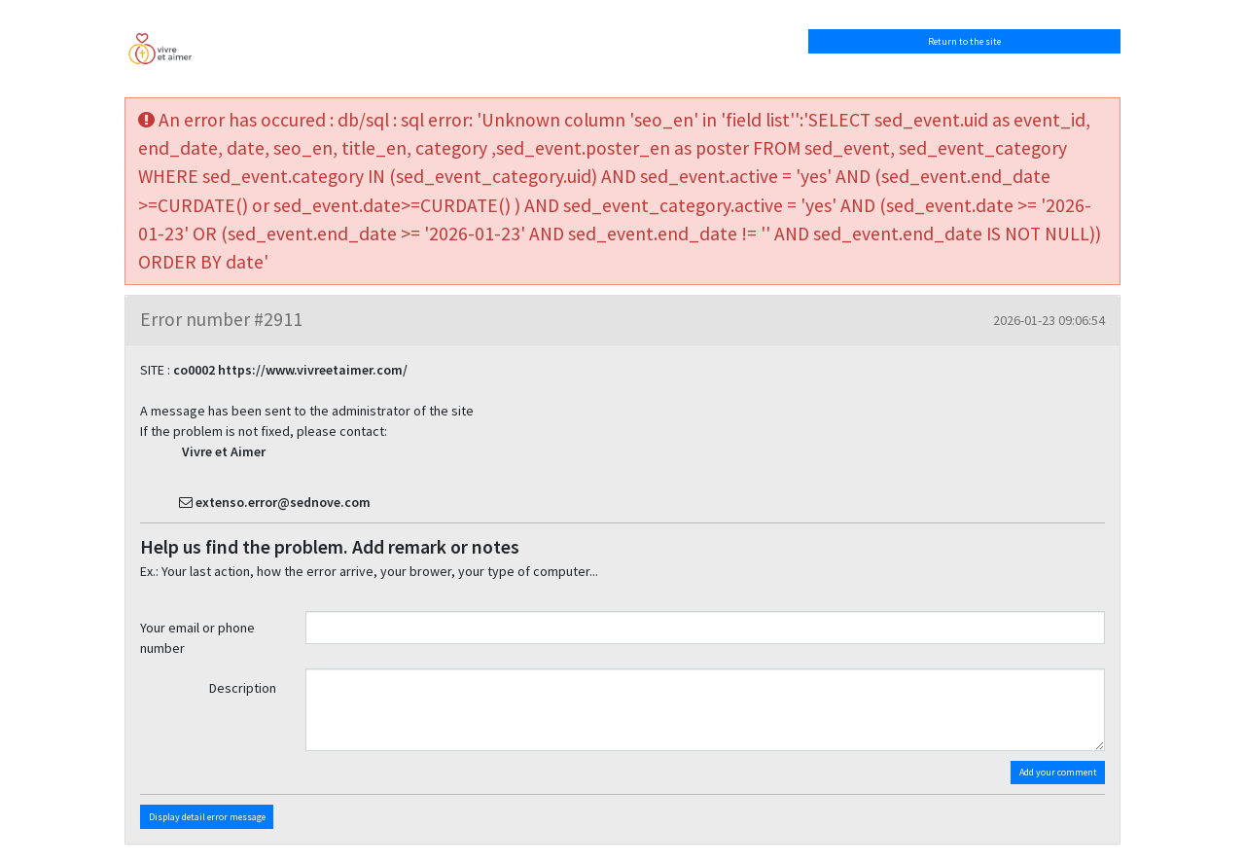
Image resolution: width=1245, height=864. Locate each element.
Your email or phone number (197, 638)
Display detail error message (207, 816)
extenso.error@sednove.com (283, 502)
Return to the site (964, 41)
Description (242, 688)
